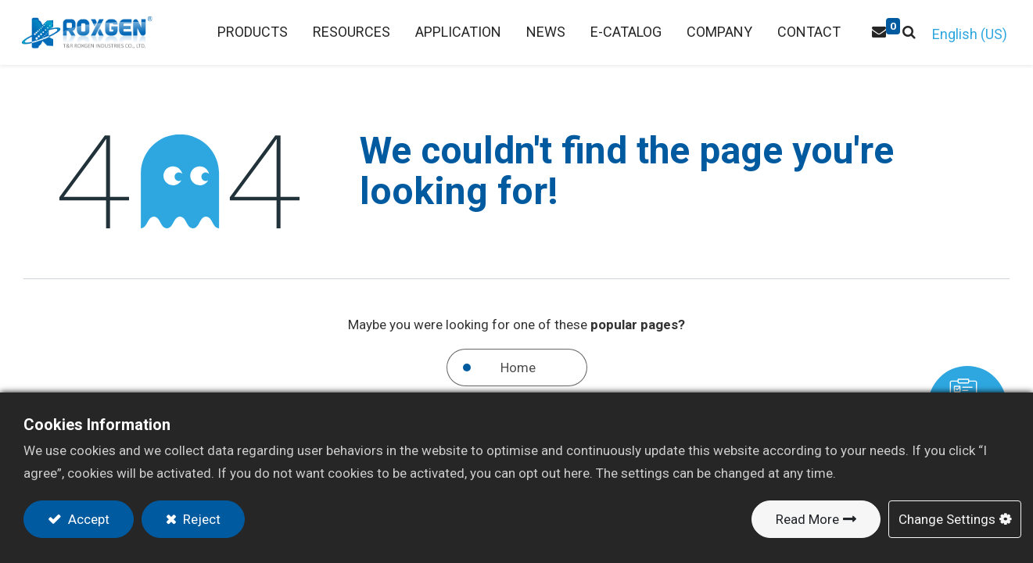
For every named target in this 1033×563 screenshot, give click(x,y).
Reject (200, 519)
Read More (807, 519)
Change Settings (946, 519)
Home (518, 367)
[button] (907, 32)
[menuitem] (350, 32)
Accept (87, 519)
